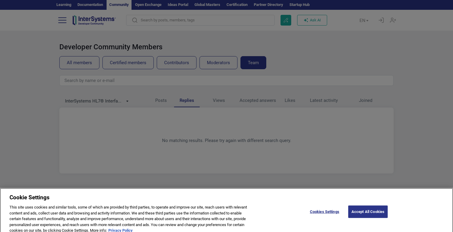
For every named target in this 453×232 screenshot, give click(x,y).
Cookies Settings (324, 214)
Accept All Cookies (367, 214)
